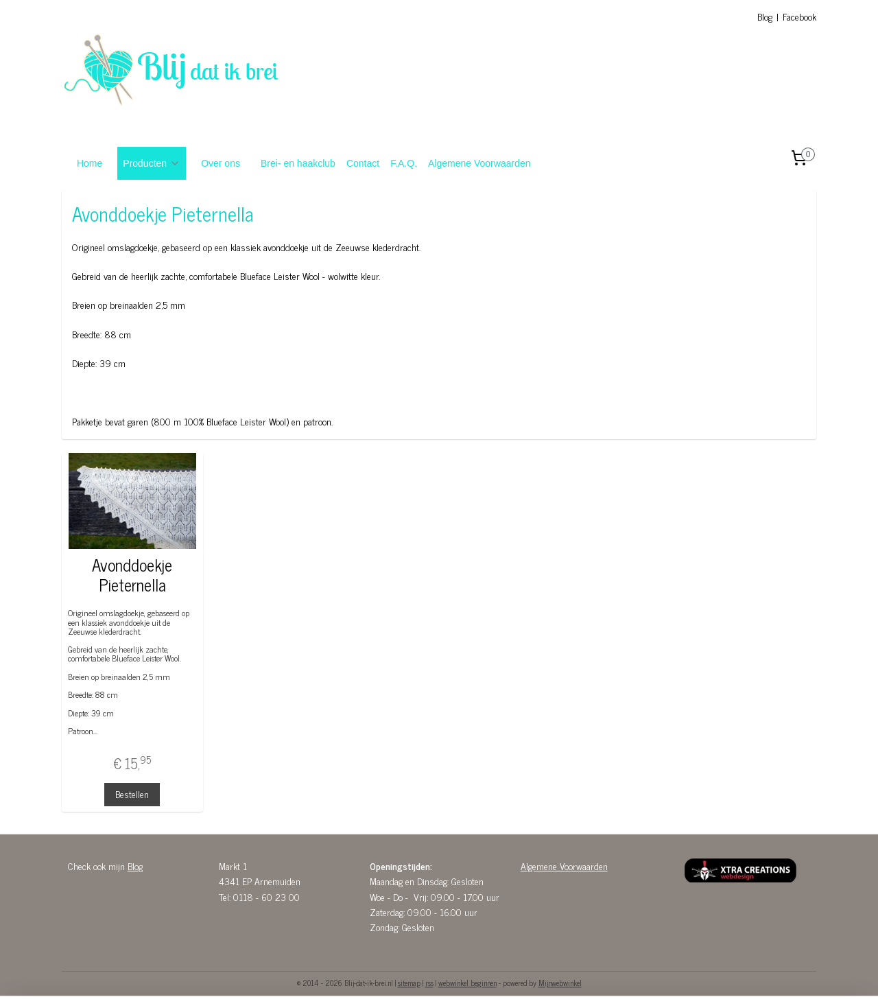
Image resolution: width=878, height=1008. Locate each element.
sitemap (409, 982)
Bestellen (132, 793)
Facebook (799, 16)
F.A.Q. (403, 163)
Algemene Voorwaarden (479, 163)
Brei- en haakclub (298, 163)
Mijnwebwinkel (560, 982)
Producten (151, 163)
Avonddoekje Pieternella (132, 575)
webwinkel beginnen (467, 982)
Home (89, 163)
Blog (764, 16)
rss (429, 982)
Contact (362, 163)
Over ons (220, 163)
